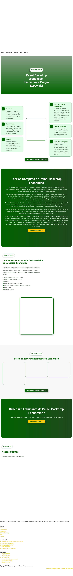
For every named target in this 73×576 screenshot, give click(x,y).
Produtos (16, 52)
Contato (26, 52)
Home (2, 52)
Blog (21, 52)
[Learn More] (12, 114)
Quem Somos (9, 52)
